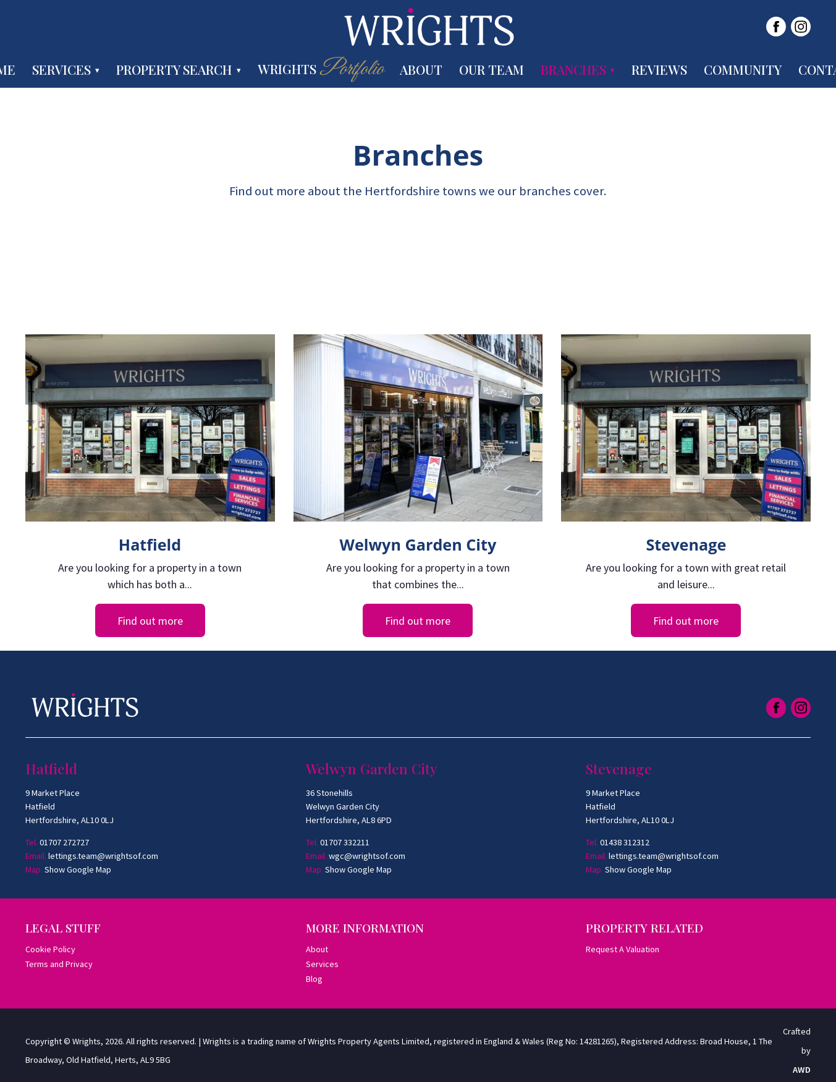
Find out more (150, 621)
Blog (314, 978)
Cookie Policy (50, 949)
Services (322, 964)
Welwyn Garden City (418, 544)
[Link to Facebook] (776, 26)
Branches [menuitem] (573, 69)
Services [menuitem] (61, 69)
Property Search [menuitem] (174, 69)
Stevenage (686, 544)
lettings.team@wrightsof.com (103, 855)
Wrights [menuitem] (320, 69)
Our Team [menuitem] (491, 69)
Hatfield (150, 544)
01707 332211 (344, 842)
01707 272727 (64, 842)
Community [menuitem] (743, 69)
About (317, 949)
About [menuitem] (421, 69)
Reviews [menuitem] (659, 69)
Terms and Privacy (59, 964)
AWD (802, 1069)
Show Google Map (77, 869)
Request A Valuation (622, 949)
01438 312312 (624, 842)
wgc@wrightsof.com (367, 855)
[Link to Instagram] (801, 26)
